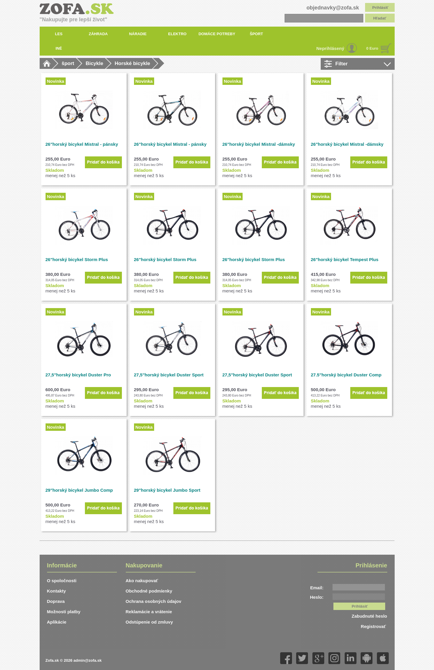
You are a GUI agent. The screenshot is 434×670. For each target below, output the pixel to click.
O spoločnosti (62, 580)
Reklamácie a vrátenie (149, 611)
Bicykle (94, 63)
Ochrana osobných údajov (153, 601)
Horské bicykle (132, 63)
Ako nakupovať (142, 580)
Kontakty (56, 590)
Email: (316, 587)
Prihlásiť (380, 7)
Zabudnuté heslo (369, 616)
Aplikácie (57, 621)
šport (68, 63)
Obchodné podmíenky (149, 590)
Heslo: (317, 597)
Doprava (56, 601)
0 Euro (372, 48)
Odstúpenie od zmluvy (149, 621)
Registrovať (374, 626)
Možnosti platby (63, 611)
